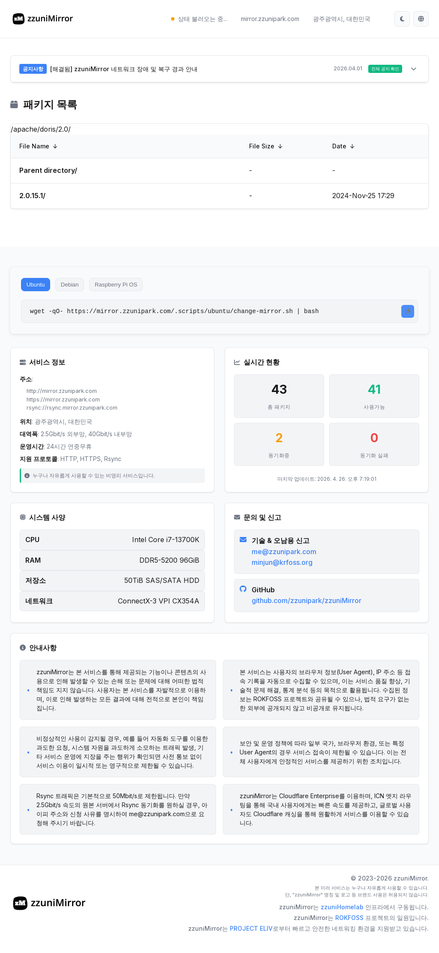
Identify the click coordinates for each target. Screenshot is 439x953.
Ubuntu (38, 287)
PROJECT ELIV (251, 940)
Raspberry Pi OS (130, 287)
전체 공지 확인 (382, 69)
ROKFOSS (349, 929)
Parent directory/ (48, 171)
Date (339, 147)
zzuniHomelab (342, 918)
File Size (261, 147)
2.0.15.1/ (32, 197)
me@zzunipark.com (285, 559)
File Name (34, 147)
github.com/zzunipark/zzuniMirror (308, 609)
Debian (77, 287)
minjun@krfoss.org (283, 571)
